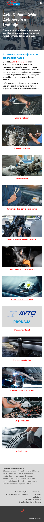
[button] (3, 3)
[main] (22, 25)
